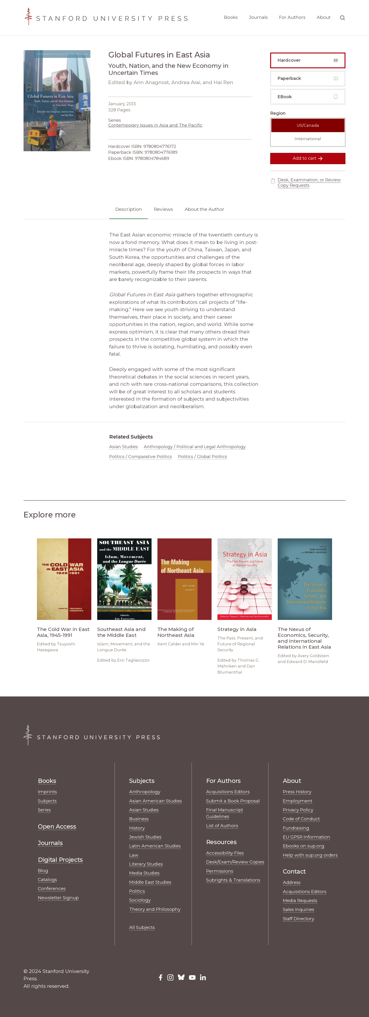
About (324, 17)
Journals (258, 17)
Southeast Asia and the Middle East (121, 632)
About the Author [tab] (204, 209)
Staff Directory (298, 918)
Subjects (47, 801)
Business (139, 819)
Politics (137, 891)
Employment (297, 801)
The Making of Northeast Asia (175, 632)
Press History (297, 791)
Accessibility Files (225, 853)
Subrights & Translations (233, 880)
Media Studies (144, 873)
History (137, 828)
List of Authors (222, 825)
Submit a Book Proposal (233, 801)
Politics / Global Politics (202, 456)
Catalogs (47, 879)
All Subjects (142, 927)
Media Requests (300, 900)
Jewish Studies (145, 837)
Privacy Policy (298, 810)
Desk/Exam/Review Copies (235, 862)
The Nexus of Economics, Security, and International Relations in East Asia (304, 638)
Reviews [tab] (163, 209)
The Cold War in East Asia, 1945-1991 (63, 632)
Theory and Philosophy (154, 909)
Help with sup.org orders (310, 855)
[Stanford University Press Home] (106, 18)
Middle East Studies (150, 882)
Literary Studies (146, 864)
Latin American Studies (155, 846)
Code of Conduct (301, 819)
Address (292, 882)
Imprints (47, 791)
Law (133, 855)
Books (231, 17)
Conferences (52, 888)
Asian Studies (123, 446)
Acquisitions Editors (228, 791)
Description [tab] (128, 209)
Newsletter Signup (58, 897)
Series (44, 810)
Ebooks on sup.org (303, 846)
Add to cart (308, 158)
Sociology (140, 900)
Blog (43, 870)
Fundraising (296, 828)
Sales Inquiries (298, 909)
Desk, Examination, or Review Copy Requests (305, 182)
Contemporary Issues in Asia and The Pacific (155, 125)
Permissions (219, 871)
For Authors (292, 17)
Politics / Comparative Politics (140, 456)
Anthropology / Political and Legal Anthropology (195, 446)
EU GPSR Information (306, 837)
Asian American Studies (155, 801)
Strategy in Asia (236, 629)
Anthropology (144, 791)
